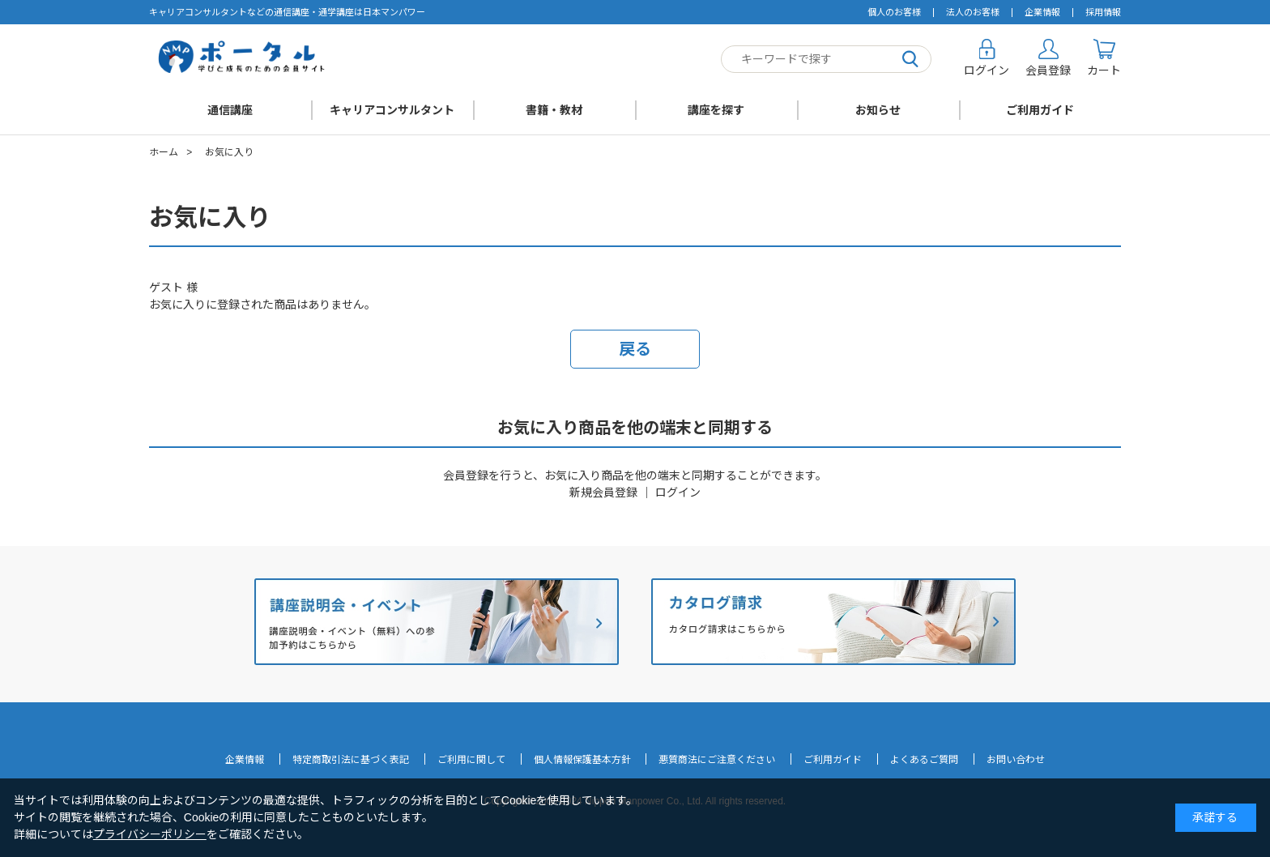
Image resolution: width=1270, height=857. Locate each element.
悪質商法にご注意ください (716, 759)
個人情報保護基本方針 (582, 759)
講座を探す (716, 110)
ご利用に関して (471, 759)
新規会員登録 (603, 492)
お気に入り (229, 152)
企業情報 (1042, 12)
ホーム (163, 152)
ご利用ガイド (1040, 110)
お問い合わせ (1016, 759)
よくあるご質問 (924, 759)
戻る (635, 349)
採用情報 (1103, 12)
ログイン (678, 492)
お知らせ (878, 110)
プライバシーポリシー (150, 834)
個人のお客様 (894, 12)
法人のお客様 (972, 12)
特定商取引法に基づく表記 (350, 759)
